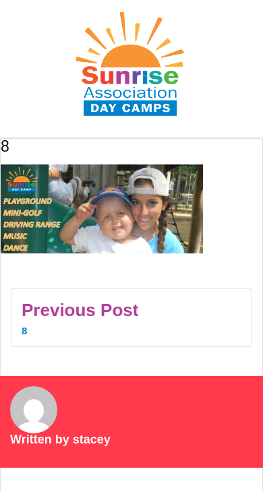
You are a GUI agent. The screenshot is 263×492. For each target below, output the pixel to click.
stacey (92, 439)
